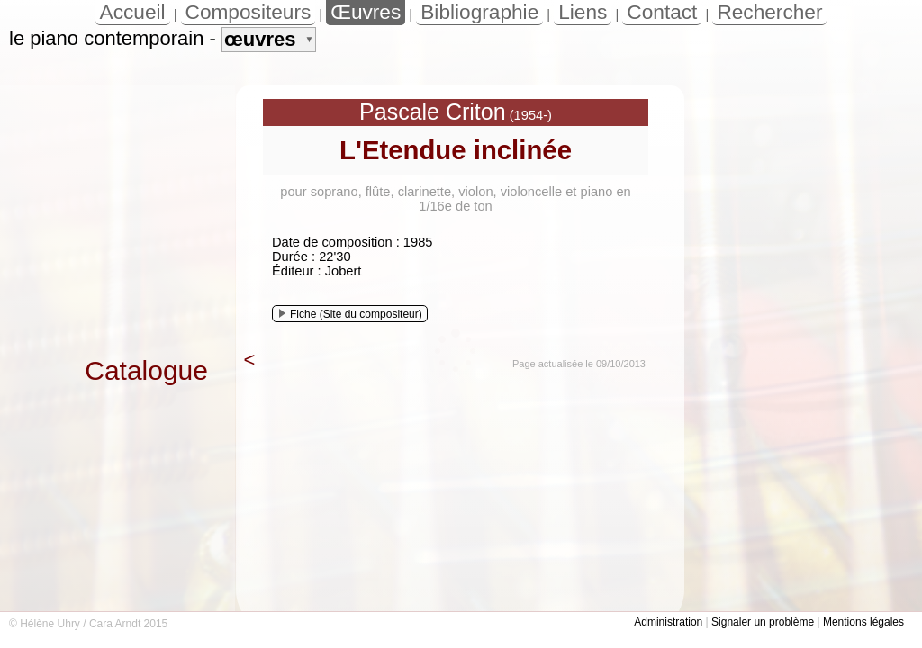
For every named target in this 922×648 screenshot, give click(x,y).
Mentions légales (863, 622)
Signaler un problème (762, 622)
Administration (668, 622)
